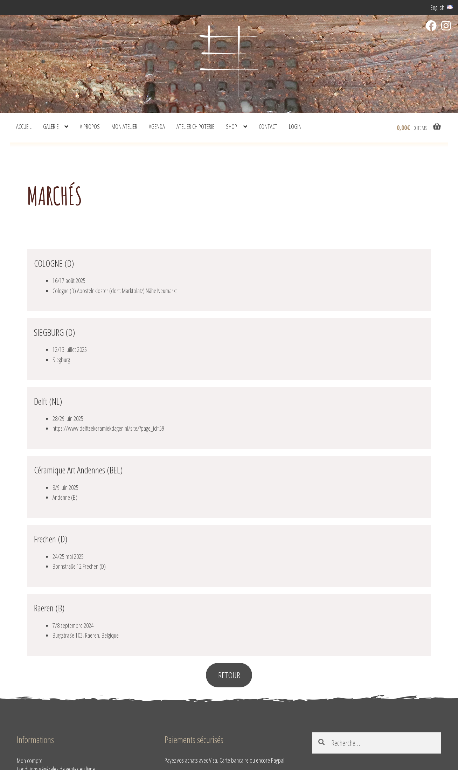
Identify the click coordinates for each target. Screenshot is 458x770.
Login (295, 126)
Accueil (24, 126)
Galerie (50, 126)
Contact (268, 126)
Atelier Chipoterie (195, 126)
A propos (90, 126)
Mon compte (29, 760)
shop (231, 126)
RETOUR (229, 675)
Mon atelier (124, 126)
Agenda (157, 126)
